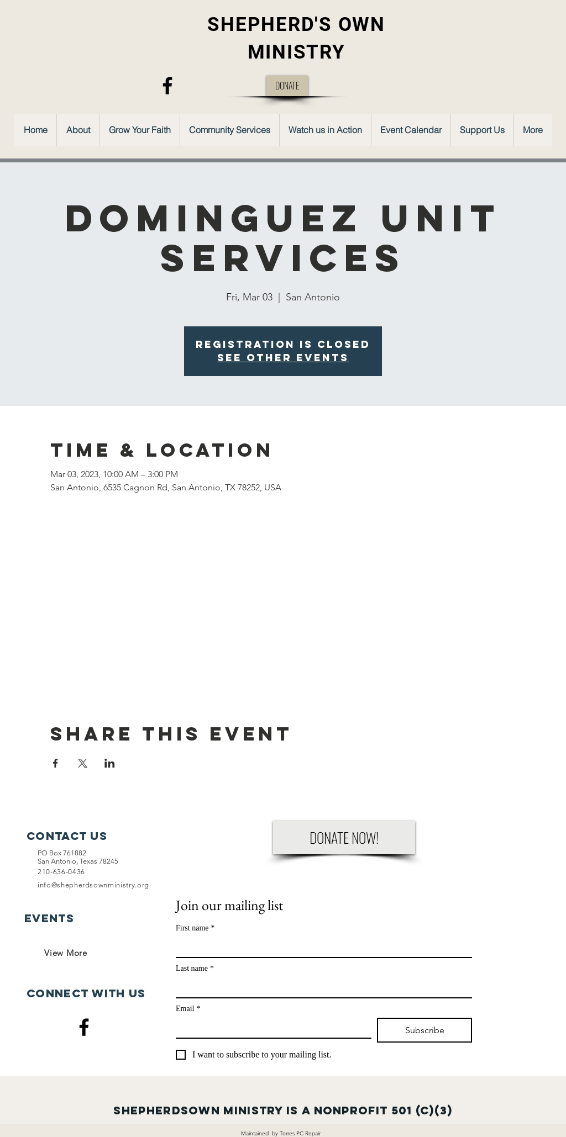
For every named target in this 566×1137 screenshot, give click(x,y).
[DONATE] (287, 86)
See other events (283, 357)
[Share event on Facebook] (55, 763)
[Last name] (320, 987)
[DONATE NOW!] (344, 837)
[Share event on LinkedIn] (109, 763)
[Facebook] (167, 85)
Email (188, 1008)
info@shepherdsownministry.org (93, 885)
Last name (195, 968)
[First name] (320, 947)
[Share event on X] (82, 763)
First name (195, 928)
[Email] (270, 1028)
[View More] (66, 953)
